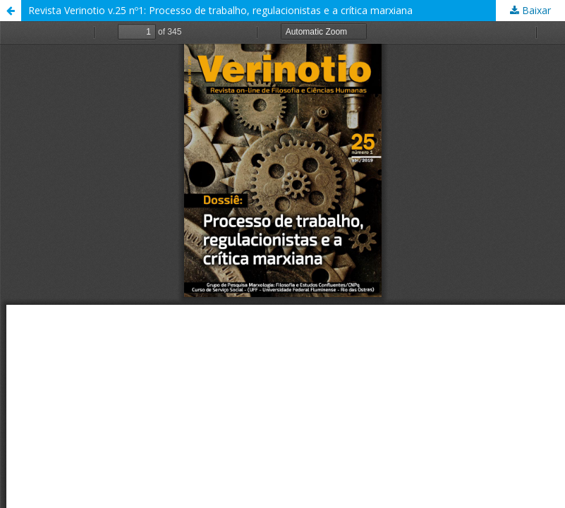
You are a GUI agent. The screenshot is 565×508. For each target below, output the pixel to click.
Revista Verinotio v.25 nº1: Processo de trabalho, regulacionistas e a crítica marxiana (220, 10)
